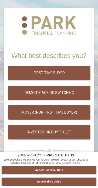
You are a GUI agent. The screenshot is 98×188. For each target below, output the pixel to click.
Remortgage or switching (49, 93)
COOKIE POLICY (71, 162)
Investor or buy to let (49, 132)
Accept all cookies (49, 181)
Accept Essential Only (49, 170)
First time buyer (49, 73)
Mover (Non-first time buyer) (49, 112)
